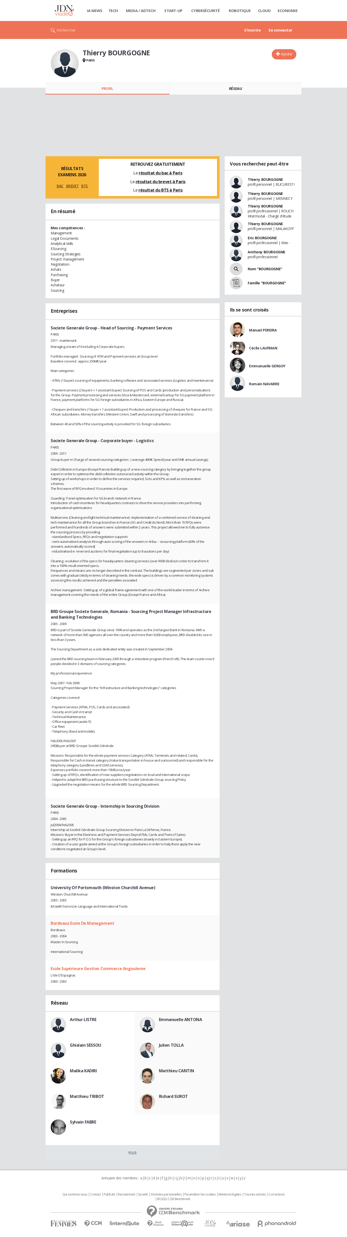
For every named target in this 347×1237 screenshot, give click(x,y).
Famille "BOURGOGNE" (267, 282)
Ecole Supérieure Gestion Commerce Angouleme (98, 968)
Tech (113, 10)
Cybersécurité (205, 10)
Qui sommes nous (74, 1194)
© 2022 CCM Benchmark (173, 1199)
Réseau (235, 88)
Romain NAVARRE (264, 383)
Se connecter (280, 30)
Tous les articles (255, 1194)
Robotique (240, 10)
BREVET (72, 185)
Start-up (173, 10)
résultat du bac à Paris (160, 173)
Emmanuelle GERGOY (267, 365)
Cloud (264, 10)
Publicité (109, 1194)
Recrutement (126, 1194)
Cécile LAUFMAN (263, 348)
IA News (94, 10)
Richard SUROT (173, 1096)
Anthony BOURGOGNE (266, 252)
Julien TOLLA (171, 1045)
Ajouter (286, 53)
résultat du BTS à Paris (160, 190)
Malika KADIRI (83, 1071)
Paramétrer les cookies (200, 1194)
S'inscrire (252, 30)
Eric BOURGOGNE (262, 237)
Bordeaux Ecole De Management (82, 923)
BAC (60, 185)
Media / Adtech (141, 10)
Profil (107, 88)
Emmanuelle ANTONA (180, 1019)
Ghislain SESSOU (85, 1045)
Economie (288, 10)
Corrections (276, 1194)
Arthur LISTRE (83, 1019)
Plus (132, 1152)
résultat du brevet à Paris (161, 181)
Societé (143, 1194)
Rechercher (66, 30)
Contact (95, 1194)
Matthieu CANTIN (176, 1071)
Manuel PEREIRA (263, 330)
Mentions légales (230, 1194)
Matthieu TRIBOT (87, 1096)
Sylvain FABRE (83, 1122)
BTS (84, 185)
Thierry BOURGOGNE (265, 179)
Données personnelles (166, 1194)
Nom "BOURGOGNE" (265, 268)
